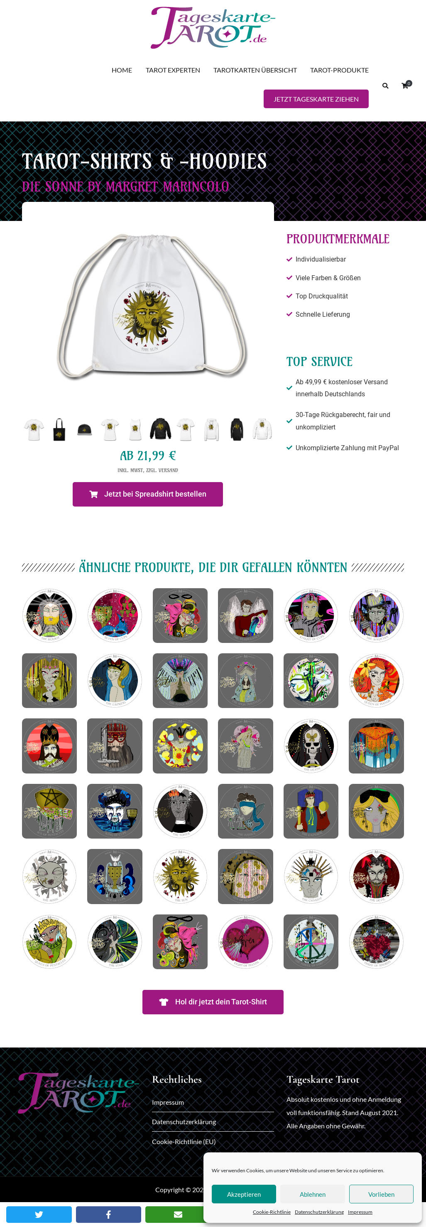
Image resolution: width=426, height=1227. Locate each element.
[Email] (178, 1214)
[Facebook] (109, 1214)
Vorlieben (381, 1194)
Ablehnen (313, 1194)
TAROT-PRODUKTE (339, 70)
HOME (122, 70)
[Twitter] (39, 1214)
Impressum (360, 1212)
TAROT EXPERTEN (173, 70)
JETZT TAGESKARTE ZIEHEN (316, 99)
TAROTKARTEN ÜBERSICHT (255, 70)
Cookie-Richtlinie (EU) (184, 1141)
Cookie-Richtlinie (272, 1212)
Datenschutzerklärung (319, 1212)
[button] (148, 494)
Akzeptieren (244, 1194)
